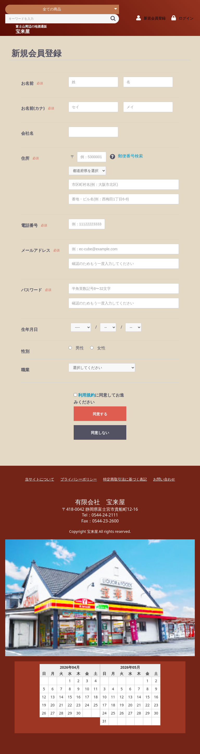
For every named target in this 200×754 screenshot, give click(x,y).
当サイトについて (39, 479)
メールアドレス (35, 250)
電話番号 (29, 225)
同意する (100, 414)
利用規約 (86, 395)
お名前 (27, 83)
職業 (25, 370)
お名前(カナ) (33, 108)
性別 (25, 351)
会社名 (27, 133)
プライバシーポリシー (78, 479)
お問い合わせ (164, 479)
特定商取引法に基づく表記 (125, 479)
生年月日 (29, 329)
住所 (25, 158)
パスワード (31, 290)
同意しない (100, 432)
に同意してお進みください (99, 398)
